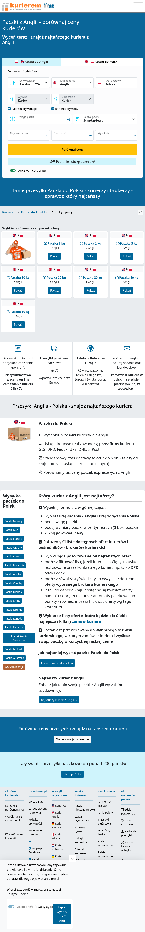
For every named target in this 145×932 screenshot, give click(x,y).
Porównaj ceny (72, 149)
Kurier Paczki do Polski (57, 663)
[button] (72, 858)
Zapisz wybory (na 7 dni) (62, 914)
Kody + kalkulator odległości (127, 846)
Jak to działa (36, 801)
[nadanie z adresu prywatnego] (9, 108)
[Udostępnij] (140, 212)
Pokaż (54, 256)
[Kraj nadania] (76, 82)
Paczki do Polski (33, 212)
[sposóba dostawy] (76, 99)
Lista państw (72, 774)
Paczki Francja (13, 538)
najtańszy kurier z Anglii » (59, 700)
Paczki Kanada (13, 618)
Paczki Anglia (13, 574)
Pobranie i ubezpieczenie (72, 162)
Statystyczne (47, 907)
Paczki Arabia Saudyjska (19, 638)
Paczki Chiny (12, 601)
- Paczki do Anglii (31, 62)
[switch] (13, 170)
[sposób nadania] (32, 99)
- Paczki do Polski (101, 62)
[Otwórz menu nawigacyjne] (138, 6)
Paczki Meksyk (13, 649)
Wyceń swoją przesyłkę (72, 739)
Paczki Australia (14, 658)
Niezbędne (23, 907)
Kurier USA (60, 805)
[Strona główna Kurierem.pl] (27, 6)
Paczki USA (11, 530)
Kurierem (9, 212)
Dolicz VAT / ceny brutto (32, 170)
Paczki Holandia (14, 565)
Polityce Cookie (17, 894)
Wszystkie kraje (14, 667)
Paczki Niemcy (13, 521)
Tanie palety (105, 812)
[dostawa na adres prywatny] (52, 108)
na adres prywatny (66, 109)
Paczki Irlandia (14, 592)
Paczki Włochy (13, 583)
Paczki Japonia (13, 609)
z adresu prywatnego (24, 109)
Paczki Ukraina (14, 627)
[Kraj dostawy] (120, 82)
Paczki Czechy (13, 547)
